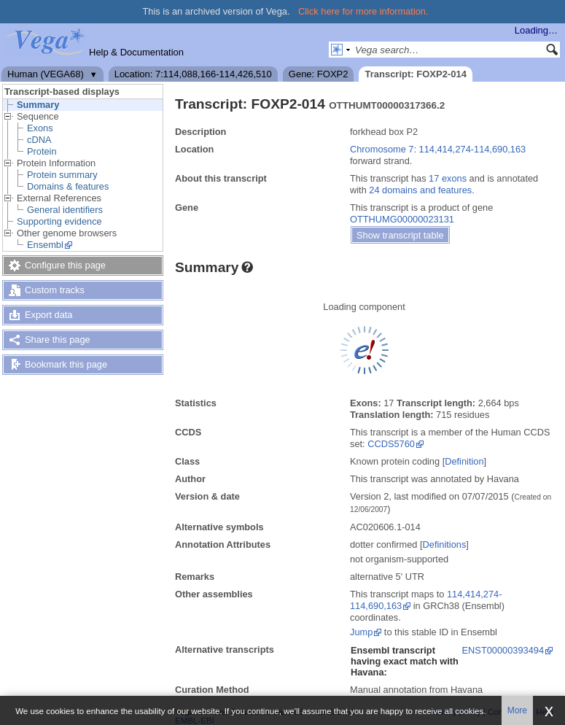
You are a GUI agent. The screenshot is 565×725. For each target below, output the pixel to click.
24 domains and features (420, 190)
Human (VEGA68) (45, 74)
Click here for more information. (363, 11)
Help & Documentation (136, 52)
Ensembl (45, 244)
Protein (42, 151)
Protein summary (62, 174)
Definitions (445, 544)
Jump (361, 632)
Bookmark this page (66, 364)
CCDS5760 (391, 443)
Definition (464, 461)
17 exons (448, 178)
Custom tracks (55, 289)
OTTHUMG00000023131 (402, 219)
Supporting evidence (59, 221)
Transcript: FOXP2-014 (415, 74)
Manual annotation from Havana (416, 689)
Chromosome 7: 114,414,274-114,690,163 (438, 149)
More (517, 710)
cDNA (39, 139)
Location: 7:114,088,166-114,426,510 (193, 74)
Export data (48, 314)
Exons (40, 128)
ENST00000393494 (503, 650)
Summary (38, 104)
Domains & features (68, 186)
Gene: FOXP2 (318, 74)
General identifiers (65, 209)
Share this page (57, 339)
